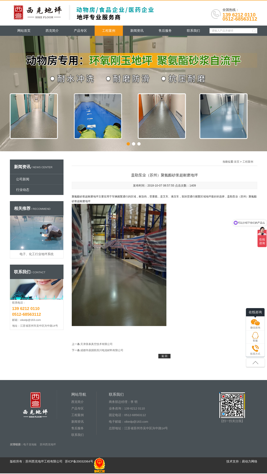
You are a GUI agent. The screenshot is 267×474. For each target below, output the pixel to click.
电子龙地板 (30, 444)
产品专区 (80, 30)
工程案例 (108, 30)
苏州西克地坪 (48, 444)
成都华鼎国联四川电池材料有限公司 (101, 350)
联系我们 (193, 30)
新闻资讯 (136, 30)
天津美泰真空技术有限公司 (96, 344)
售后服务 (165, 30)
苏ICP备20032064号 (79, 461)
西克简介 (52, 30)
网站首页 (24, 30)
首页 (236, 161)
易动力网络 (249, 461)
